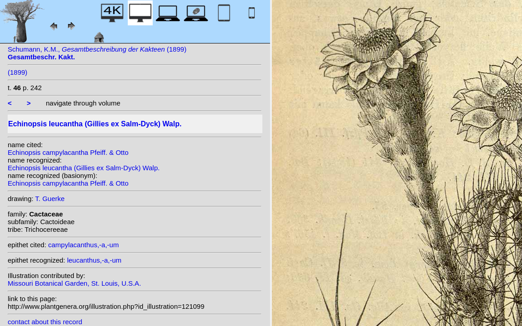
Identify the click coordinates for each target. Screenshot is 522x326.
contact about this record (45, 322)
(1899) (17, 72)
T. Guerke (50, 198)
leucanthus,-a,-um (94, 260)
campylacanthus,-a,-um (83, 245)
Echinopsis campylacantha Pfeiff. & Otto (68, 152)
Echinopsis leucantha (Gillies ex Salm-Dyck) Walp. (84, 168)
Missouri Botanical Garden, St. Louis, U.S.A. (74, 283)
